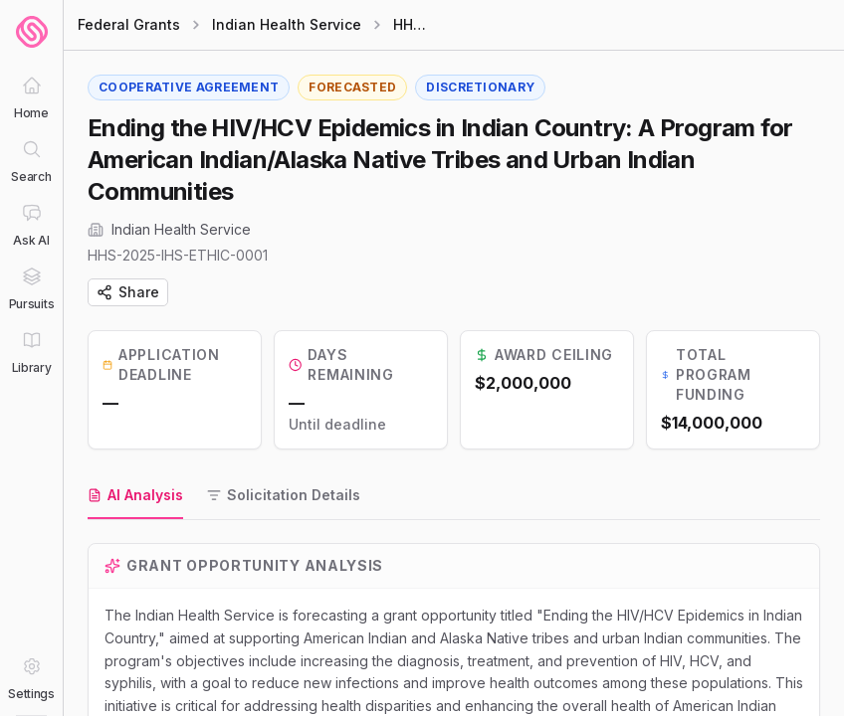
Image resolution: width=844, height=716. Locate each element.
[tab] (135, 496)
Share (128, 291)
